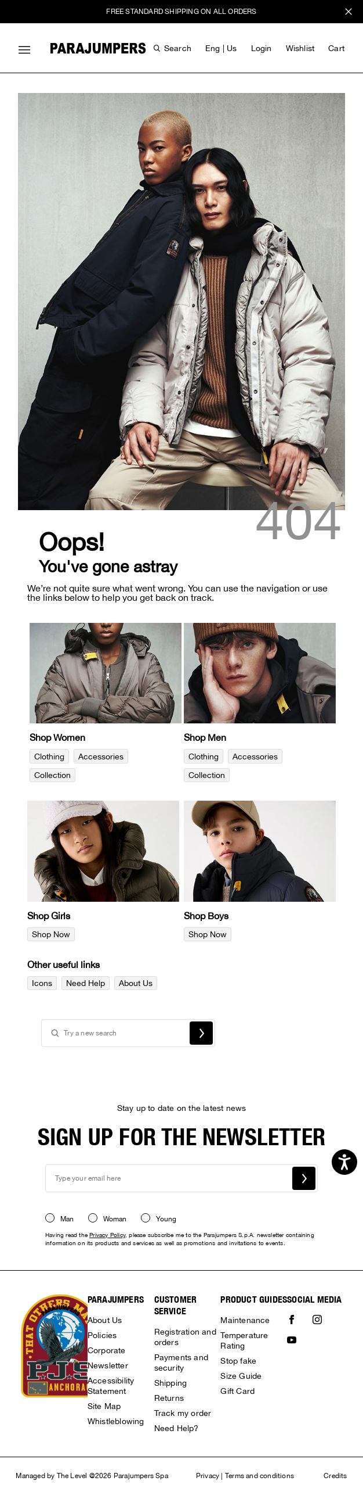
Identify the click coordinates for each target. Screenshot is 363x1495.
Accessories (101, 756)
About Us (136, 983)
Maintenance (245, 1320)
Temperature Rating (244, 1340)
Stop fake (238, 1360)
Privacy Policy (107, 1234)
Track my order (183, 1413)
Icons (42, 983)
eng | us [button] (221, 48)
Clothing (49, 756)
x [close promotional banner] (348, 13)
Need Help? (176, 1428)
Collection (52, 775)
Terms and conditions (259, 1476)
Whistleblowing (116, 1421)
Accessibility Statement (111, 1386)
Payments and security (181, 1362)
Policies (102, 1335)
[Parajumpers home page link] (98, 48)
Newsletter (108, 1365)
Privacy (207, 1476)
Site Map (104, 1406)
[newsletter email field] (181, 1178)
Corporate (107, 1350)
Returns (169, 1398)
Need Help (85, 983)
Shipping (170, 1383)
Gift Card (237, 1391)
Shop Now (51, 934)
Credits (335, 1476)
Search (201, 1033)
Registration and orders (185, 1337)
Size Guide (241, 1376)
